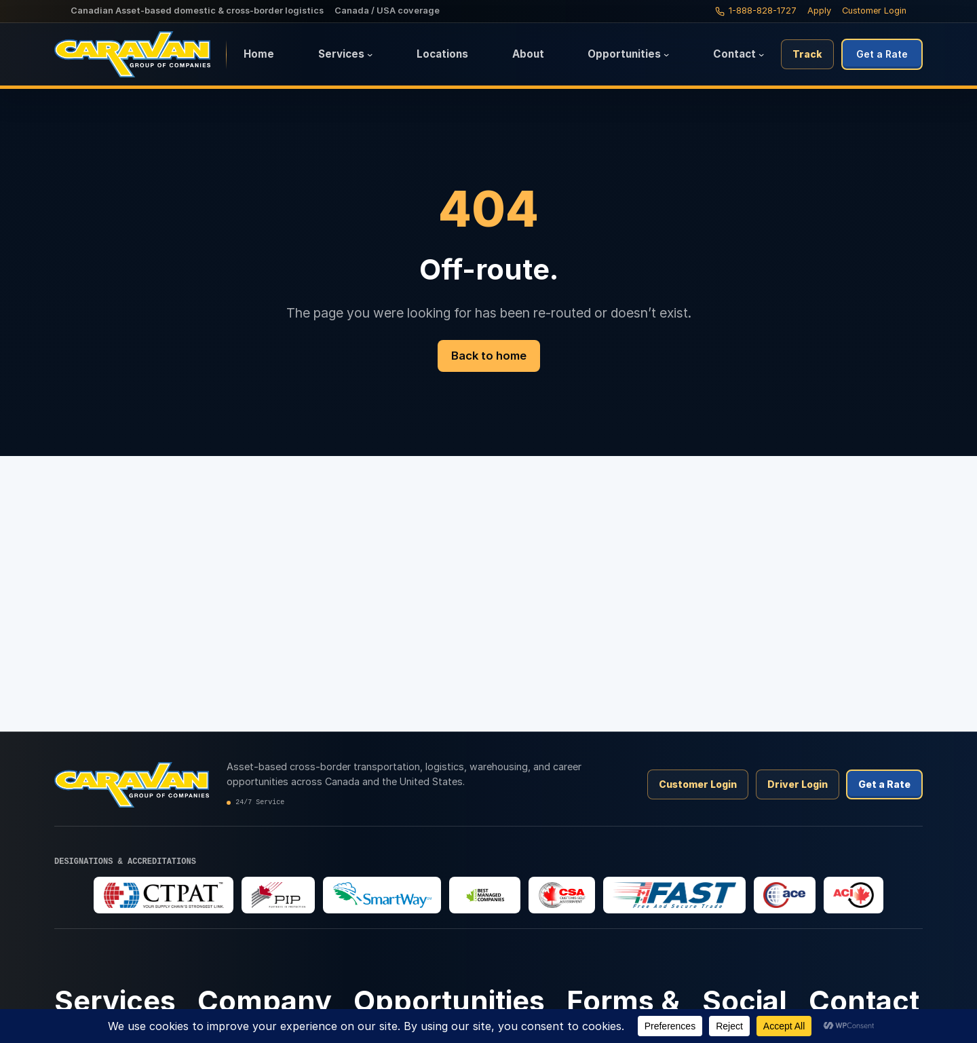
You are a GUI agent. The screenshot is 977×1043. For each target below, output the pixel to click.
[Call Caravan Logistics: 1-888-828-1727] (756, 11)
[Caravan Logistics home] (140, 54)
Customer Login (874, 10)
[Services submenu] (369, 54)
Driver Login (797, 784)
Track (807, 54)
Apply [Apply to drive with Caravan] (819, 10)
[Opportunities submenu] (666, 54)
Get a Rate (882, 54)
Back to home (488, 355)
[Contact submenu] (761, 54)
